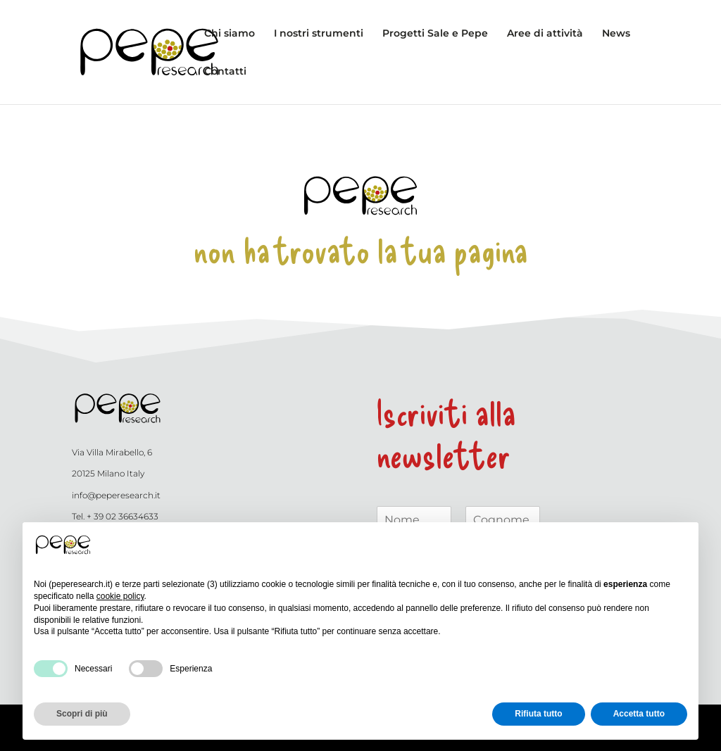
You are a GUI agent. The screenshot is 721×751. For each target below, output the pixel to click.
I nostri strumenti (318, 33)
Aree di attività (545, 33)
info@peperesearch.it (116, 495)
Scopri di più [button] (82, 714)
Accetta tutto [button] (639, 714)
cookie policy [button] (120, 596)
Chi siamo (229, 33)
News (616, 33)
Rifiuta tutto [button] (538, 714)
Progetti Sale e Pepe (435, 33)
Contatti (225, 71)
